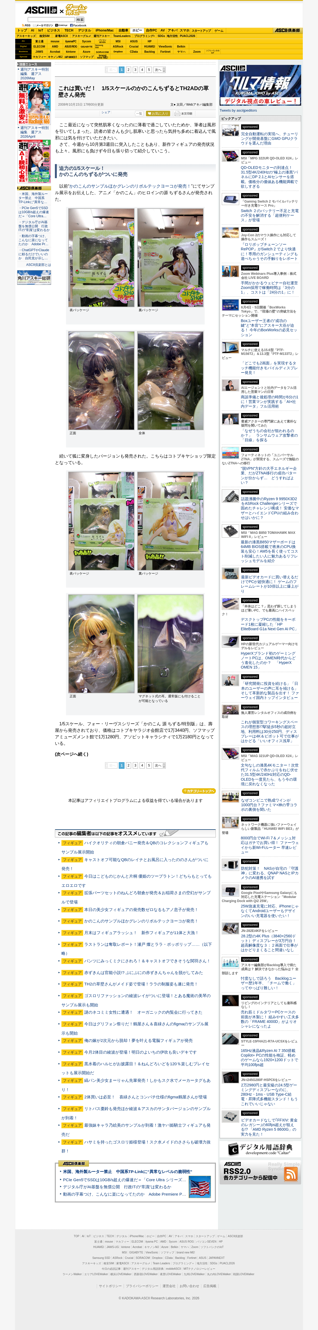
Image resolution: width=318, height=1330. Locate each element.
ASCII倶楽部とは (38, 265)
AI (32, 30)
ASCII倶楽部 (288, 30)
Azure (87, 51)
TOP (76, 1236)
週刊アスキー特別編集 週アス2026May (34, 73)
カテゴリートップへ (199, 791)
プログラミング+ (144, 35)
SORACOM (143, 1257)
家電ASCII (61, 35)
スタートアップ (201, 30)
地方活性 (172, 35)
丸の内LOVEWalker (219, 1274)
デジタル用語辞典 (153, 1268)
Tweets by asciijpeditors (238, 110)
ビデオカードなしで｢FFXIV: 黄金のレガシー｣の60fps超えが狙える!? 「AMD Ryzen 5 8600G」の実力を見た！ (269, 1127)
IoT (40, 30)
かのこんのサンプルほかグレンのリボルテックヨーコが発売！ (130, 186)
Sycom (86, 41)
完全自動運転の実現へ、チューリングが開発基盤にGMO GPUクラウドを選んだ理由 (269, 139)
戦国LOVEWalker (243, 1274)
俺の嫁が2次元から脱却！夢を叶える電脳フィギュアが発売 (138, 1040)
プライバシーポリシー (142, 1286)
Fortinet (165, 51)
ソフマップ (86, 56)
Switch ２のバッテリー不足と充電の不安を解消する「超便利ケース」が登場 (270, 215)
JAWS (39, 51)
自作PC (151, 30)
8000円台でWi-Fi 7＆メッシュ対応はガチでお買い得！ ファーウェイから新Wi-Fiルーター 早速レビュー (270, 845)
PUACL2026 (187, 35)
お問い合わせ (189, 1286)
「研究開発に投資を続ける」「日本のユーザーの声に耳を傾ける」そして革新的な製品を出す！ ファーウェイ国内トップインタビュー (270, 690)
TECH (68, 30)
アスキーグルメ (81, 35)
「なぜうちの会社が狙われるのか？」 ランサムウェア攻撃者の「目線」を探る (269, 435)
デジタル (84, 30)
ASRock (118, 46)
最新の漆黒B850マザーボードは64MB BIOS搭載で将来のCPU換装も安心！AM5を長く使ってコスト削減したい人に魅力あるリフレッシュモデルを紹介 (269, 551)
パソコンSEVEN (102, 41)
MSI (118, 41)
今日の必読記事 (111, 1268)
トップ (22, 30)
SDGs (161, 35)
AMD (55, 46)
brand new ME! (186, 1252)
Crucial (134, 46)
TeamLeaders (122, 35)
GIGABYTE (86, 46)
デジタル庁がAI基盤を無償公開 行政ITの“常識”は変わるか (117, 1186)
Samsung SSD (101, 1257)
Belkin (181, 46)
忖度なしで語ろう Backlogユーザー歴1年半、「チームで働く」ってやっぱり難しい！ (268, 983)
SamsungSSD (99, 46)
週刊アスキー (101, 35)
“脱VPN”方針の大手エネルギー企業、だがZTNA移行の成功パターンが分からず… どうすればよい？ (269, 475)
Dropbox (118, 51)
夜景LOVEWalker (170, 1274)
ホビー (137, 30)
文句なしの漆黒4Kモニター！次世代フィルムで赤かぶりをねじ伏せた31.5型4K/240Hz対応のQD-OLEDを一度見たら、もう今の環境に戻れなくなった (270, 774)
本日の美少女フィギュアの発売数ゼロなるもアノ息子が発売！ (141, 909)
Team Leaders (161, 1263)
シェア (105, 112)
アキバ (172, 30)
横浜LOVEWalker (120, 1274)
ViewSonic (165, 46)
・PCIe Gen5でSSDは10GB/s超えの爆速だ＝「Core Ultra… (33, 212)
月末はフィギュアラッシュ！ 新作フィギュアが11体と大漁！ (141, 932)
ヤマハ (181, 51)
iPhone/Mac (105, 30)
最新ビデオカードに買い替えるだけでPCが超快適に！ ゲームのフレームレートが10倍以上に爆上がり (269, 584)
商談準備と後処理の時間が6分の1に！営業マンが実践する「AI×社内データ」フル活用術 (269, 402)
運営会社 (169, 1286)
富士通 (39, 41)
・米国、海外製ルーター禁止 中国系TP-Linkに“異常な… (33, 198)
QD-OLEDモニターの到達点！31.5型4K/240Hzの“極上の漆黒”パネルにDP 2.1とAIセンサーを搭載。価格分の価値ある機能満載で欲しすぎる (269, 176)
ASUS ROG (71, 46)
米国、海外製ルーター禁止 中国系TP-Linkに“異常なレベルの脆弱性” (127, 1171)
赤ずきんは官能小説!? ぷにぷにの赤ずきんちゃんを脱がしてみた (143, 972)
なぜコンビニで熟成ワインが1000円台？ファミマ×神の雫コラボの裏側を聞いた (269, 805)
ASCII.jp (40, 10)
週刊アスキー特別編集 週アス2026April (34, 132)
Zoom (197, 51)
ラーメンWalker (72, 1274)
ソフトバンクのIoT (212, 52)
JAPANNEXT (70, 57)
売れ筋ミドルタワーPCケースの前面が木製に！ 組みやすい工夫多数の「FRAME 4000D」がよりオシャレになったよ (270, 1019)
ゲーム (218, 30)
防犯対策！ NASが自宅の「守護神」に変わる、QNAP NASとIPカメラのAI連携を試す (270, 873)
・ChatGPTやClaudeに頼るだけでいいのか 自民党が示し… (33, 254)
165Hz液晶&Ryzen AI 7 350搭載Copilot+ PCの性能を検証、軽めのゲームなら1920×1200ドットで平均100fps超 (269, 1057)
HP (150, 41)
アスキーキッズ (26, 35)
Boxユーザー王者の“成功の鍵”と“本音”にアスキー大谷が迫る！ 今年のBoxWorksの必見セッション (269, 328)
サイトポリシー (110, 1286)
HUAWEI (149, 46)
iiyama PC (151, 1241)
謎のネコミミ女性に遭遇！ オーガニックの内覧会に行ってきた (143, 1012)
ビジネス (53, 30)
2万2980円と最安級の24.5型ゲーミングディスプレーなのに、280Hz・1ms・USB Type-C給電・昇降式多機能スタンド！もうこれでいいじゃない (269, 1094)
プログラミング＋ (183, 1263)
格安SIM (44, 35)
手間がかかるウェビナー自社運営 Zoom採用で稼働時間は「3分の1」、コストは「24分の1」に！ (271, 288)
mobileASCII (173, 1268)
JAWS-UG (113, 1247)
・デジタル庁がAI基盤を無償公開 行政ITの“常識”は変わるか (34, 226)
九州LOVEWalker (194, 1274)
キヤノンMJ (55, 56)
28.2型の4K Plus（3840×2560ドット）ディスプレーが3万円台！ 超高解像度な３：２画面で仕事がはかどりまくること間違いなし (269, 943)
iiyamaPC (70, 41)
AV (163, 30)
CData (134, 51)
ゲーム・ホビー (77, 10)
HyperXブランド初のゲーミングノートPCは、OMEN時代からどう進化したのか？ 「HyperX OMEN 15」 (268, 660)
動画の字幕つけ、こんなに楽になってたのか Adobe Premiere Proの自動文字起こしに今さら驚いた (155, 1194)
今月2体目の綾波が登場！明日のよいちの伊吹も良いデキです (140, 1052)
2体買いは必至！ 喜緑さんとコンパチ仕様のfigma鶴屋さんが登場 (145, 1097)
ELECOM (39, 46)
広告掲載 (209, 1286)
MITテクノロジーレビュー (199, 1268)
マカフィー (39, 56)
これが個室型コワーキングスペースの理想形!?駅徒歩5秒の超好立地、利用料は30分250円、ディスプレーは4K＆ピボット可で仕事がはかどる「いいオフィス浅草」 (270, 731)
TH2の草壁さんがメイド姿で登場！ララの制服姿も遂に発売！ (141, 984)
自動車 (123, 30)
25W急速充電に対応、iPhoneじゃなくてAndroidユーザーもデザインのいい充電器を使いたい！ (270, 911)
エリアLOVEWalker (96, 1274)
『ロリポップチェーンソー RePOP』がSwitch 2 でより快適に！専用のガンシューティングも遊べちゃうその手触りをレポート (269, 251)
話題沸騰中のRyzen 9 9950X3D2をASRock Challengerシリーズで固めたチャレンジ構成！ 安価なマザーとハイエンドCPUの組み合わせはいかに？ (270, 508)
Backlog (149, 51)
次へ (158, 70)
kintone (71, 51)
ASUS (134, 41)
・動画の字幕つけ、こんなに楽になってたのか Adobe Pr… (33, 240)
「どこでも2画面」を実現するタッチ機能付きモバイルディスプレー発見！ (269, 368)
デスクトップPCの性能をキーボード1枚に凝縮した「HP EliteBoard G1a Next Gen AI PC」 (269, 624)
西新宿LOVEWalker (146, 1274)
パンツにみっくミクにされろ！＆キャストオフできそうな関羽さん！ (147, 961)
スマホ (184, 30)
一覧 (139, 113)
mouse (55, 41)
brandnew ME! (102, 57)
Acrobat (55, 51)
